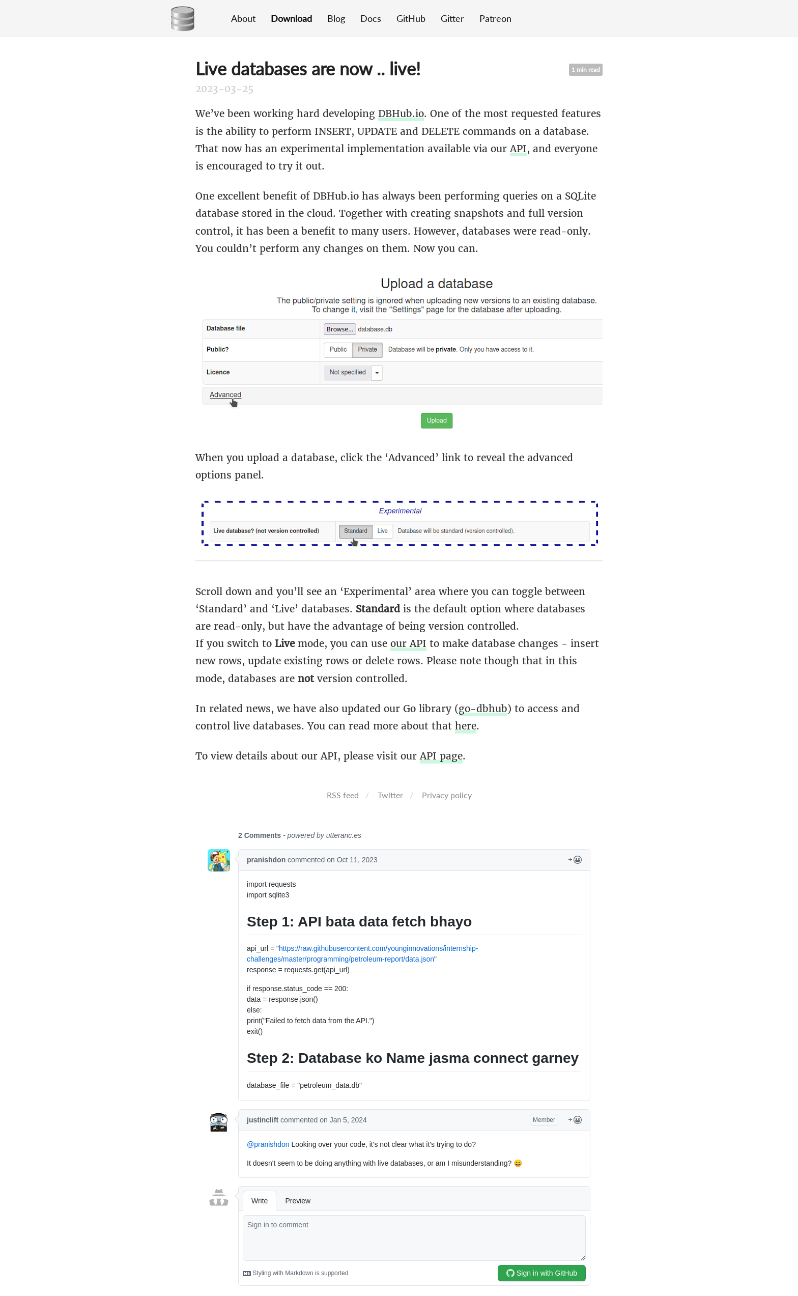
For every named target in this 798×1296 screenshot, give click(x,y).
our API (408, 643)
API (518, 149)
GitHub (410, 18)
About (243, 18)
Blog (336, 18)
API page (441, 756)
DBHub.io (401, 113)
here (465, 726)
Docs (370, 18)
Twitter (390, 795)
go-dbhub (483, 708)
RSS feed (343, 795)
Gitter (452, 18)
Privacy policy (447, 795)
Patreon (495, 18)
